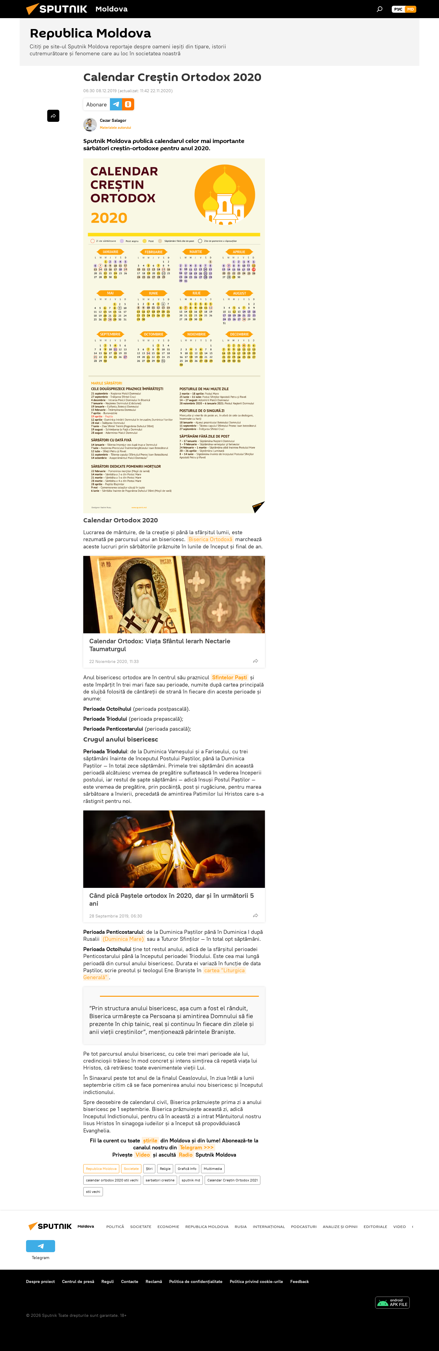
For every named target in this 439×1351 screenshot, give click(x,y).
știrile (150, 1140)
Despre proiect (40, 1281)
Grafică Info (187, 1168)
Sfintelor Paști (229, 677)
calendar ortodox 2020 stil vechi (112, 1180)
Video (143, 1154)
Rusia (241, 1226)
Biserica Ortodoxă (210, 539)
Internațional (269, 1226)
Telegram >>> (197, 1147)
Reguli (107, 1281)
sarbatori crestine (160, 1180)
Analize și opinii (340, 1226)
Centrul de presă (78, 1281)
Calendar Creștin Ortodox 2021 (232, 1180)
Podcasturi (304, 1226)
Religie (165, 1168)
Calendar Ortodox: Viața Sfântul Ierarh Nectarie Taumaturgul (159, 645)
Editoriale (375, 1226)
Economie (168, 1226)
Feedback (299, 1281)
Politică (115, 1226)
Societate (131, 1168)
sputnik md (191, 1180)
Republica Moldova (101, 1168)
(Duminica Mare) (123, 938)
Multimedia (213, 1168)
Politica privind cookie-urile (256, 1281)
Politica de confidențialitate (196, 1281)
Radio (186, 1154)
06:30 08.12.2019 (100, 90)
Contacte (129, 1281)
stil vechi (93, 1191)
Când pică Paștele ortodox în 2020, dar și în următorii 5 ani (171, 899)
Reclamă (154, 1281)
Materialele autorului (115, 127)
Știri (149, 1168)
